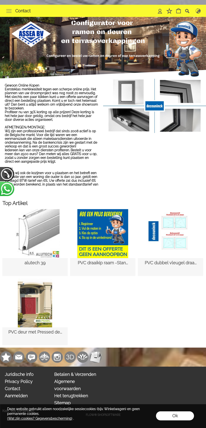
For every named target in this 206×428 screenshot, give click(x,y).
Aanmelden (16, 395)
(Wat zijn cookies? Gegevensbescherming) (39, 418)
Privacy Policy (19, 381)
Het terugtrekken (71, 395)
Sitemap (62, 402)
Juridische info (19, 374)
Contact (23, 10)
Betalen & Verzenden (75, 374)
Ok (175, 415)
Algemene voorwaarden (67, 385)
